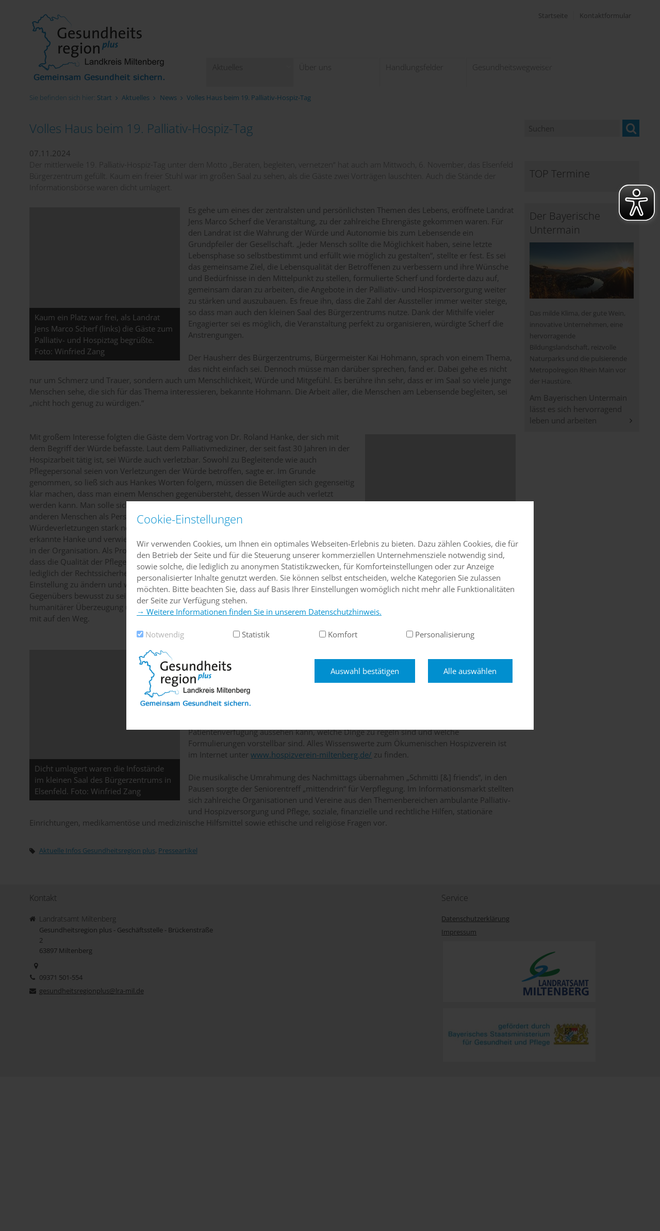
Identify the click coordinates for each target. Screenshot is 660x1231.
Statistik (256, 634)
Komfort (342, 634)
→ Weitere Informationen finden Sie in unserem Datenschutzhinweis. (259, 611)
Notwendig (164, 634)
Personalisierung (444, 634)
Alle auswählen (470, 671)
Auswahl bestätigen (365, 671)
